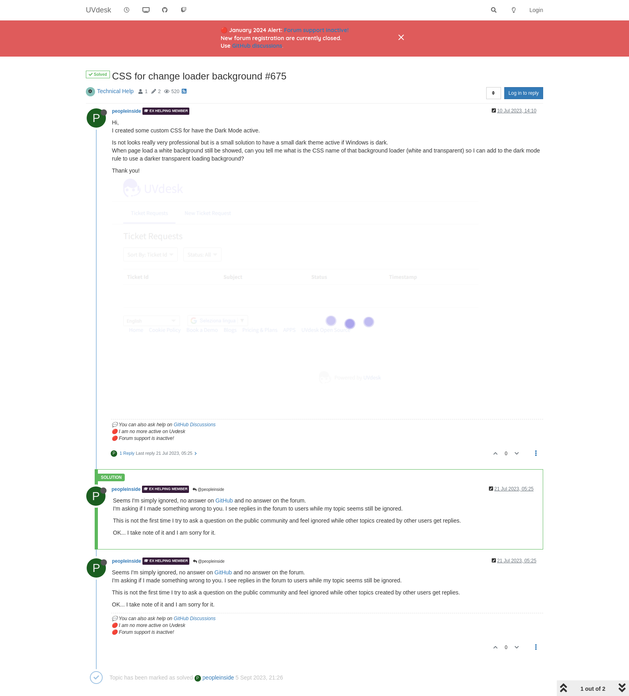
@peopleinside (208, 489)
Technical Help (115, 91)
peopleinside (126, 111)
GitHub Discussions (195, 424)
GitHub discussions (257, 45)
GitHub (224, 500)
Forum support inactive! (316, 30)
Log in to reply (524, 93)
